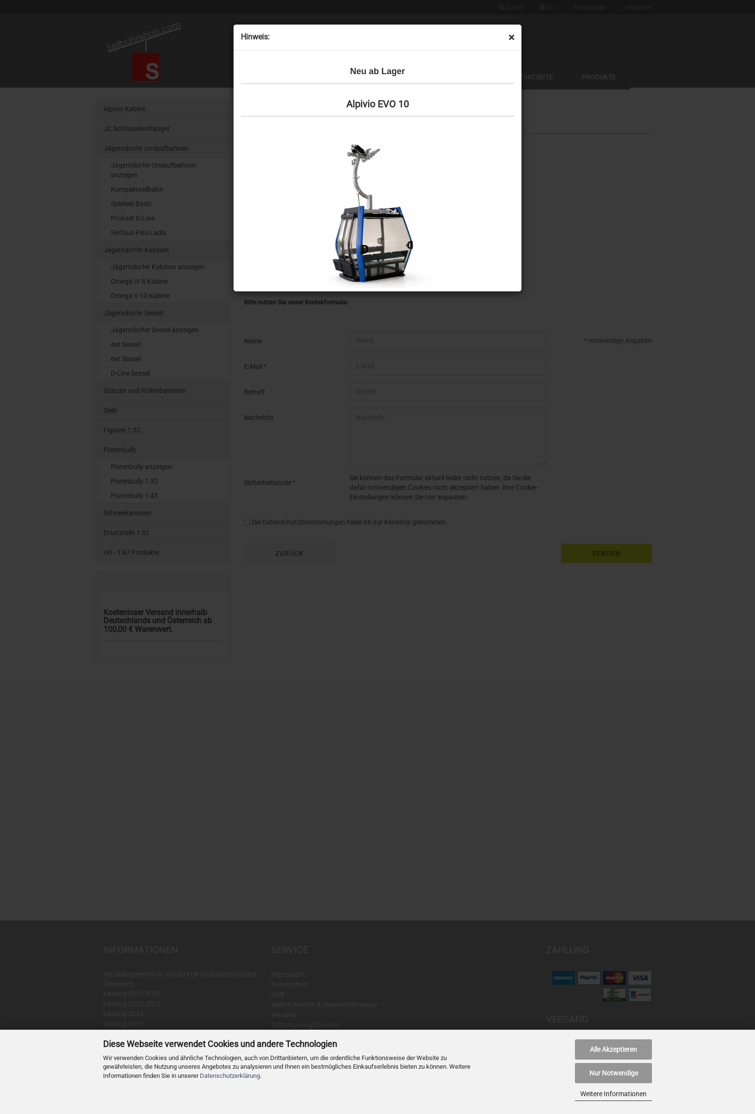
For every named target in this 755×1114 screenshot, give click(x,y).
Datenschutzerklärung (230, 1075)
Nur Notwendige (613, 1073)
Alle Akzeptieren (613, 1049)
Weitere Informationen (613, 1094)
